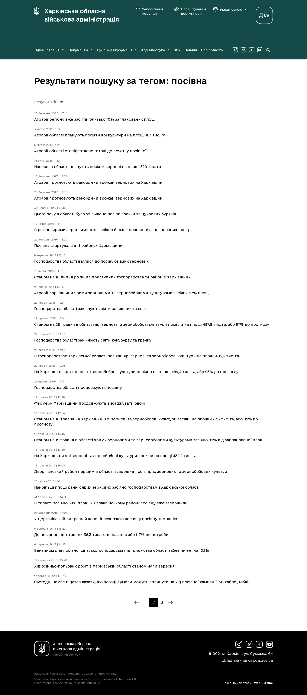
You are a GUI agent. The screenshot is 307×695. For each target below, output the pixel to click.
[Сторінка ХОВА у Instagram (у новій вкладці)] (235, 49)
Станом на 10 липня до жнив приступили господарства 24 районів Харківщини (112, 277)
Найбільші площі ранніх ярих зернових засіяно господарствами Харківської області (117, 487)
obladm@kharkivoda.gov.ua (247, 660)
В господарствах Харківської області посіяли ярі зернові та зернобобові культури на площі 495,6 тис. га (136, 356)
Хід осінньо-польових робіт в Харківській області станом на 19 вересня (104, 566)
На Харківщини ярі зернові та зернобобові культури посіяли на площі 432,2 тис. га (115, 456)
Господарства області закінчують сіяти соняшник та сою (90, 309)
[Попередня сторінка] (136, 602)
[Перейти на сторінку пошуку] (267, 49)
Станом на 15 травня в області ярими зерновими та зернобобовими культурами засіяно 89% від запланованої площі (149, 440)
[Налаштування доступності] (190, 11)
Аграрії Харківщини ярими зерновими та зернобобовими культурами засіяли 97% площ (121, 293)
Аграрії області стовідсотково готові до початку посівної (90, 151)
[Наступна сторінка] (170, 602)
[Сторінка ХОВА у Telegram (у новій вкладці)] (243, 49)
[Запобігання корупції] (151, 11)
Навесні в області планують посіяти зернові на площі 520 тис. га (97, 167)
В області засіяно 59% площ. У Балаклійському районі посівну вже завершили (111, 503)
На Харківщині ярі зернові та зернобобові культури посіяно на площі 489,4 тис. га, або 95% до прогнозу (136, 372)
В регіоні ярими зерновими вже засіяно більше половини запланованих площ (111, 230)
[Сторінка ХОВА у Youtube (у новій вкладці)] (259, 49)
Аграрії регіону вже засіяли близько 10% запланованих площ (94, 119)
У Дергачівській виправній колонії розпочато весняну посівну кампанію (105, 519)
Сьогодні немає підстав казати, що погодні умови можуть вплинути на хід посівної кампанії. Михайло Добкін (142, 582)
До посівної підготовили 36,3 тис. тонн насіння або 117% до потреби (101, 535)
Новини (190, 50)
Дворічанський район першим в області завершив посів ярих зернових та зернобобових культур (130, 471)
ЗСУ (177, 50)
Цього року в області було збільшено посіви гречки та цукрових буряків (105, 214)
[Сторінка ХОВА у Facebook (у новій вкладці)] (251, 49)
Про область (212, 50)
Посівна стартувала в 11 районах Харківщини (78, 245)
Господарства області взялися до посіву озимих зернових (91, 261)
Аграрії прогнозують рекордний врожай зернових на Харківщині (99, 182)
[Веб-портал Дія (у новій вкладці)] (264, 14)
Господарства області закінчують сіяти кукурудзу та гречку (92, 340)
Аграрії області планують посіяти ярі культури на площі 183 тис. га (99, 135)
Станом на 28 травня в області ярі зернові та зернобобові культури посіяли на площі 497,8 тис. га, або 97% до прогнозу (151, 324)
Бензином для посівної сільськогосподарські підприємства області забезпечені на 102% (121, 550)
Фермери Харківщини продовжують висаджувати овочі (89, 403)
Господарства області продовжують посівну (78, 387)
